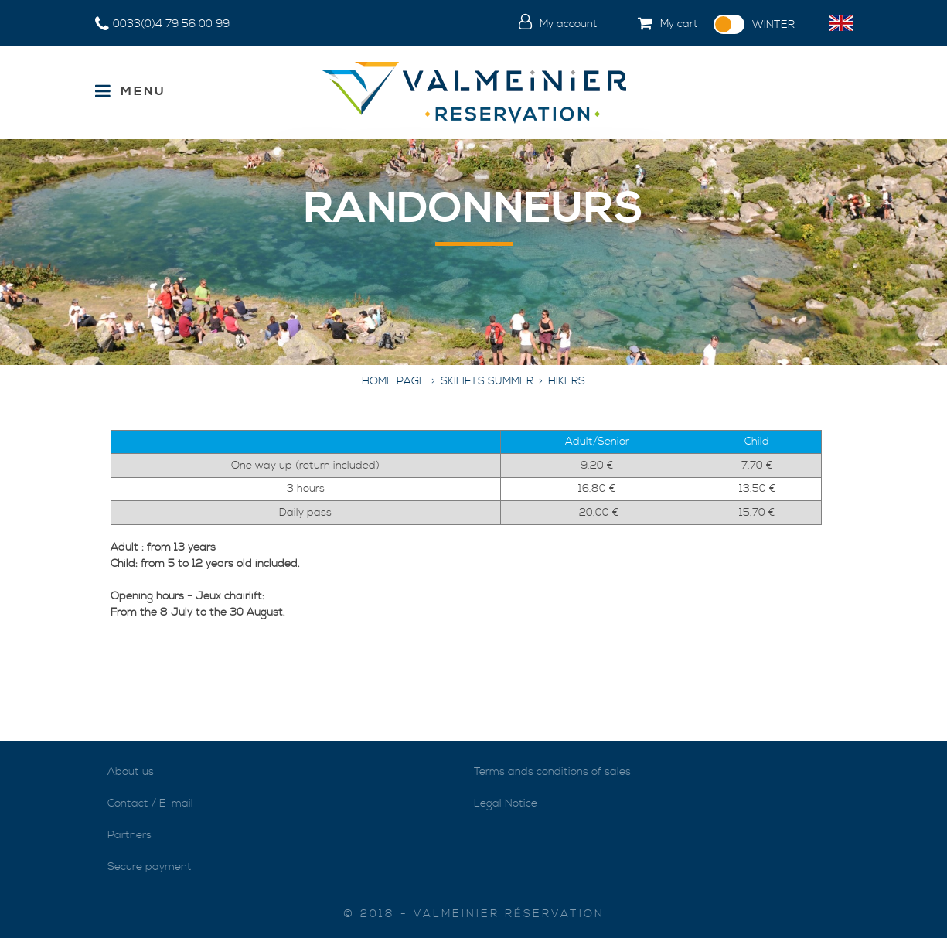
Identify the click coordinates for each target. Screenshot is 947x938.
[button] (655, 24)
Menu (143, 91)
